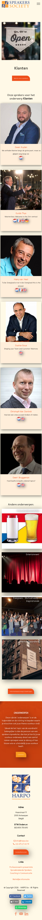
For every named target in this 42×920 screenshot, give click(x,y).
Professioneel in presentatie (21, 867)
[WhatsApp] (21, 907)
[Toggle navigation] (38, 4)
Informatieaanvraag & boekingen (21, 691)
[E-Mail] (14, 902)
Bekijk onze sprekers (21, 78)
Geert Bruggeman (21, 477)
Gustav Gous (21, 345)
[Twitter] (28, 896)
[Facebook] (15, 896)
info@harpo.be (22, 841)
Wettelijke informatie (21, 879)
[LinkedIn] (26, 902)
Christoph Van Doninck (21, 411)
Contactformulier (21, 852)
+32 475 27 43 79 (21, 844)
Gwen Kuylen (21, 147)
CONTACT (21, 754)
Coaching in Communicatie (21, 873)
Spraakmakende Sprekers (21, 870)
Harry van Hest (21, 279)
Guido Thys (21, 213)
